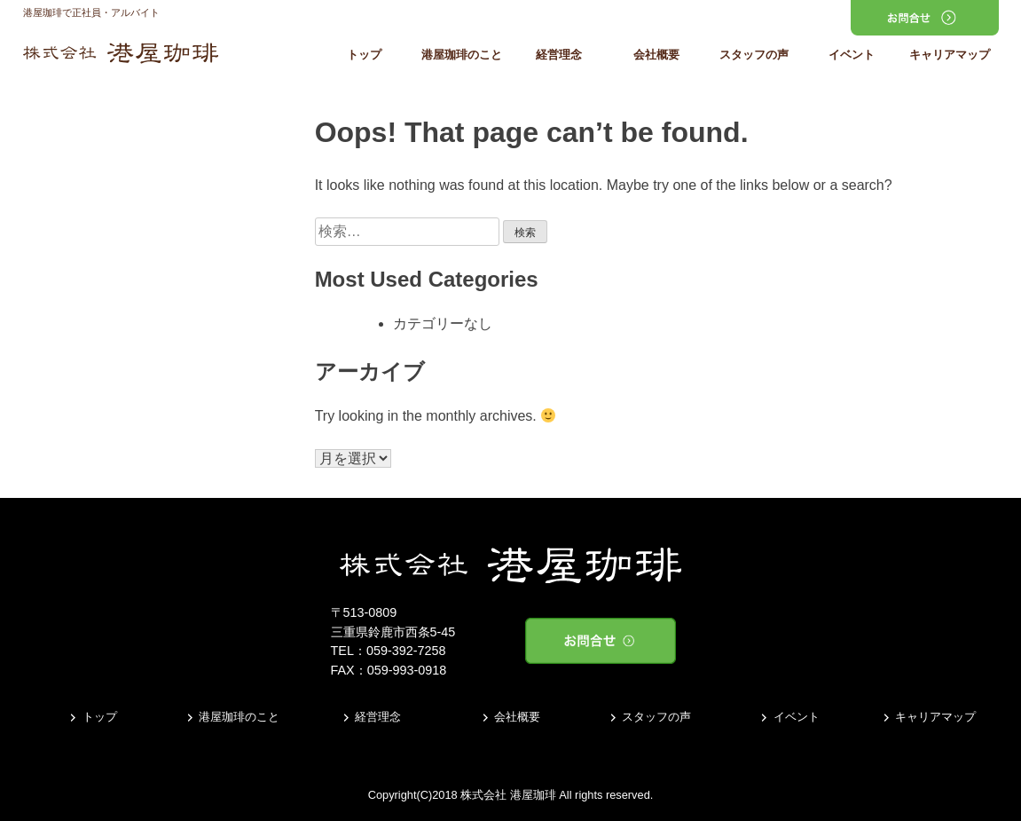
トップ (364, 55)
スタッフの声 (754, 55)
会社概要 (656, 55)
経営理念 (559, 55)
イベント (852, 55)
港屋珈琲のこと (461, 55)
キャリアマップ (949, 55)
